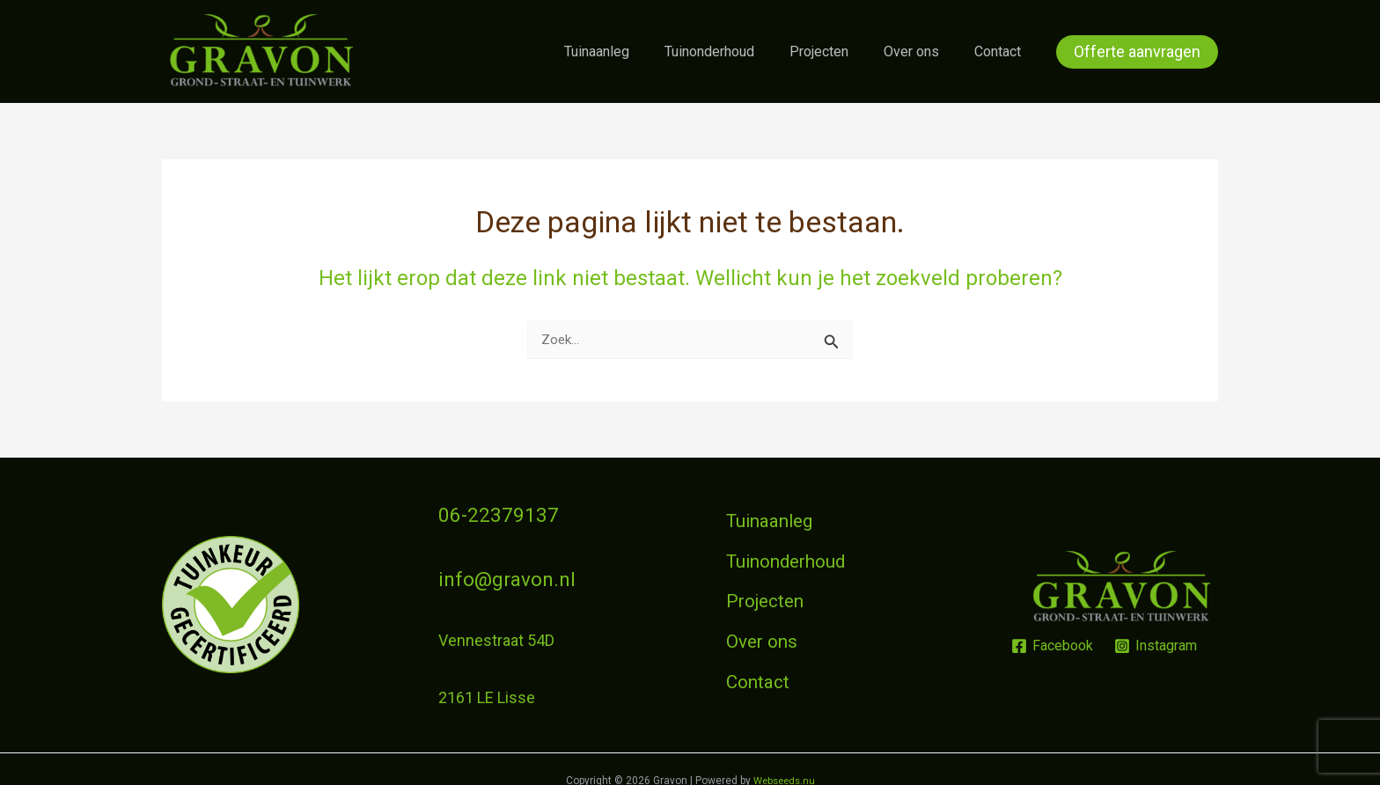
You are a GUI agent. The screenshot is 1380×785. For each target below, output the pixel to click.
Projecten (836, 51)
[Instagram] (1156, 640)
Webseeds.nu (784, 766)
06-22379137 (485, 512)
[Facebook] (1051, 640)
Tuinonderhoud (734, 51)
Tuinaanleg (628, 51)
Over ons (922, 51)
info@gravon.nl (490, 570)
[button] (1137, 52)
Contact (1001, 51)
